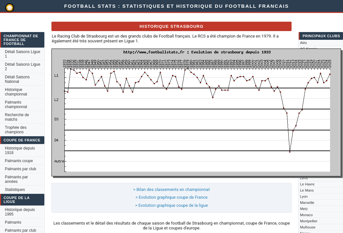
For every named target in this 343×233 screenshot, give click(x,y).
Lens (304, 178)
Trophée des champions (16, 129)
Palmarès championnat (16, 104)
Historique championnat (16, 91)
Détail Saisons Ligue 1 (22, 54)
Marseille (307, 203)
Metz (304, 209)
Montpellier (308, 221)
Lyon (303, 196)
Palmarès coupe (19, 161)
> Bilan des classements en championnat (171, 189)
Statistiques (15, 189)
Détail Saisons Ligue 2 (22, 66)
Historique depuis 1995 (20, 211)
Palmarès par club (20, 169)
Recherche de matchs (17, 117)
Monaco (306, 215)
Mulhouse (307, 227)
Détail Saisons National (17, 79)
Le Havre (307, 184)
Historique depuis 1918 (20, 150)
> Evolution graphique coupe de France (172, 197)
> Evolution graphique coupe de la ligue (171, 205)
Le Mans (307, 190)
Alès (303, 43)
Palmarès (13, 222)
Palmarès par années (16, 179)
